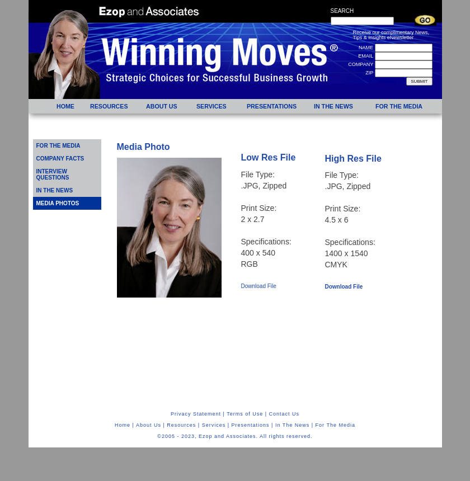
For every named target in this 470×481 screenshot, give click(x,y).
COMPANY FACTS (60, 158)
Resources (181, 425)
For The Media (335, 425)
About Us (148, 425)
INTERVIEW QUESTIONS (52, 174)
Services (214, 425)
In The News (292, 425)
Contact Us (284, 414)
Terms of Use (245, 414)
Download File (258, 286)
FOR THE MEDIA (58, 146)
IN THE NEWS (54, 190)
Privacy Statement (196, 414)
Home (122, 425)
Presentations (251, 425)
